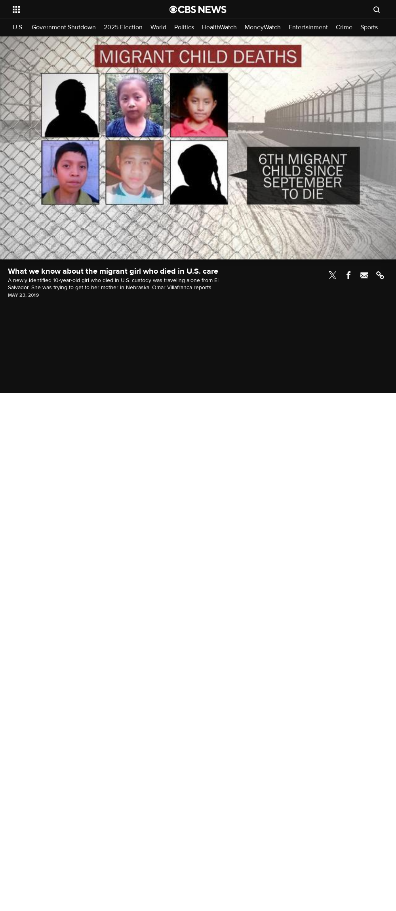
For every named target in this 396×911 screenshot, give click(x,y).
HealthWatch (219, 27)
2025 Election (123, 27)
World (158, 27)
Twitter (333, 275)
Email (364, 275)
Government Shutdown (64, 27)
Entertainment (308, 27)
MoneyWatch (263, 27)
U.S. (18, 27)
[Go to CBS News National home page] (198, 9)
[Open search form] (376, 9)
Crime (344, 27)
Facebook (348, 275)
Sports (369, 27)
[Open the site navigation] (74, 9)
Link (380, 275)
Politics (184, 27)
